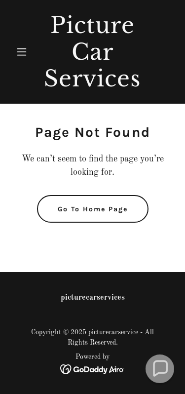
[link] (92, 84)
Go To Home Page (93, 209)
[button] (24, 52)
